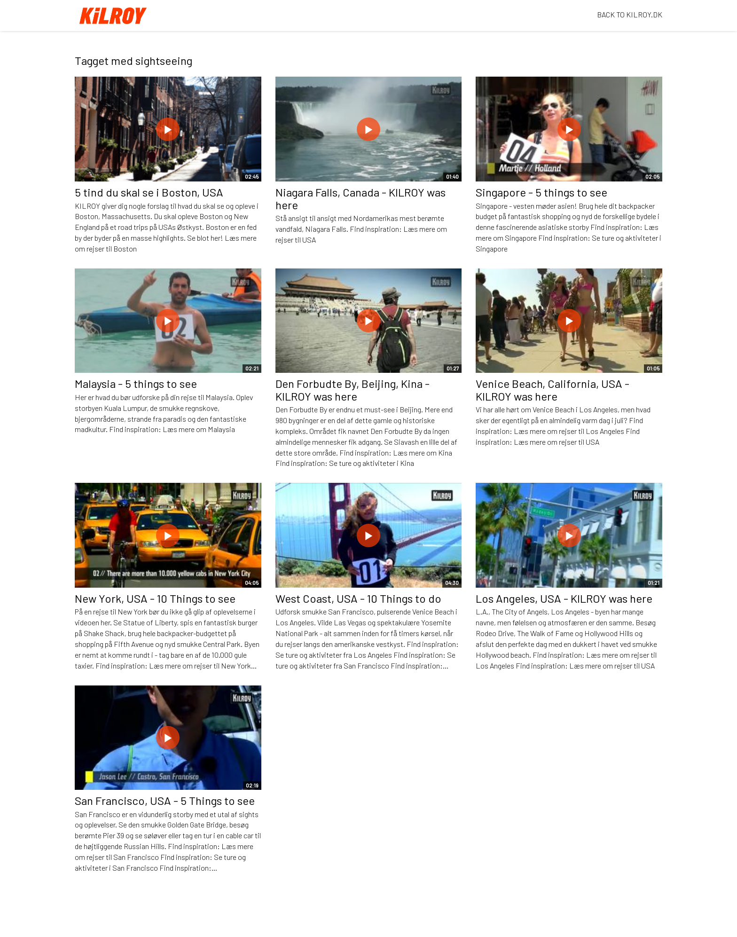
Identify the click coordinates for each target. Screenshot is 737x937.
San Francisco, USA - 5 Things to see (165, 800)
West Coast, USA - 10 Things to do (358, 598)
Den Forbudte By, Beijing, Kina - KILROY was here (352, 389)
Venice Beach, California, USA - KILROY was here (552, 389)
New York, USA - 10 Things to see (155, 598)
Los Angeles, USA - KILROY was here (564, 598)
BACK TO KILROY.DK (629, 14)
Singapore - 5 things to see (541, 192)
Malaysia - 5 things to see (136, 383)
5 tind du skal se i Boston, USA (149, 192)
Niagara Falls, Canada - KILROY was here (360, 198)
